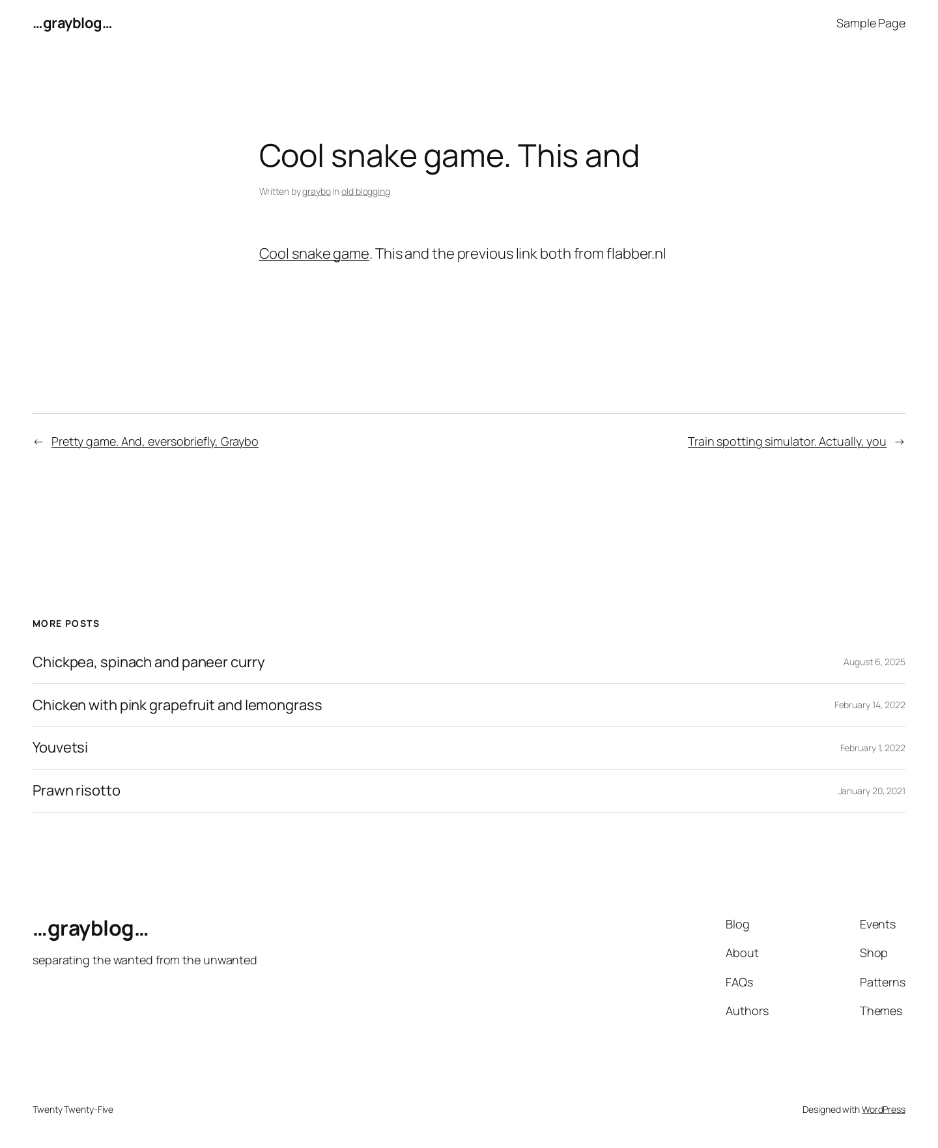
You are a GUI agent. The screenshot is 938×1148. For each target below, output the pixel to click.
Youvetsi (60, 747)
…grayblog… (72, 23)
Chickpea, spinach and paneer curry (149, 662)
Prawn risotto (77, 790)
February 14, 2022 (869, 704)
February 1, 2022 (872, 747)
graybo (316, 191)
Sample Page (870, 23)
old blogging (365, 191)
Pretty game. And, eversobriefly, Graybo (155, 441)
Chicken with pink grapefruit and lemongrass (177, 705)
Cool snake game (314, 253)
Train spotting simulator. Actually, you (787, 441)
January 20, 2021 (871, 790)
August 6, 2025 (874, 661)
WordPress (883, 1109)
